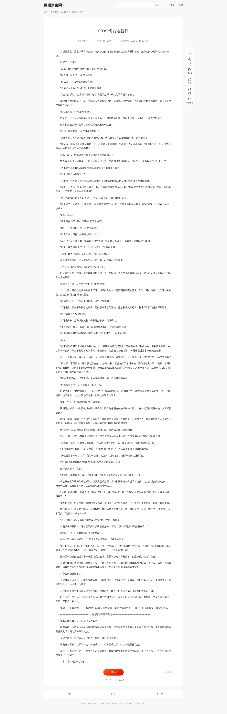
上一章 (67, 694)
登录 (172, 5)
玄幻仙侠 (64, 12)
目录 (113, 694)
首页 (45, 12)
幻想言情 (54, 12)
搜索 (157, 5)
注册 (181, 5)
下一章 (159, 694)
